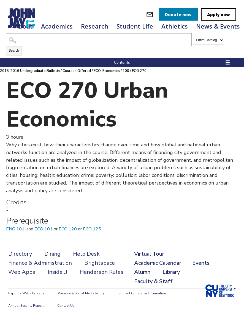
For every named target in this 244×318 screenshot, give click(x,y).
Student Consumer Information (142, 293)
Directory (20, 254)
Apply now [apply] (218, 14)
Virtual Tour (149, 254)
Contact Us (66, 305)
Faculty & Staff (153, 281)
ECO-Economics (107, 70)
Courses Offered (77, 70)
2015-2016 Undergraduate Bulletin (30, 70)
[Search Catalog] (98, 39)
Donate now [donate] (178, 14)
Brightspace (99, 263)
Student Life (134, 26)
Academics (57, 26)
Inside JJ (57, 272)
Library (171, 272)
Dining (52, 254)
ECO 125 (92, 229)
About (24, 26)
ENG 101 (15, 229)
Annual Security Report (26, 305)
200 (126, 70)
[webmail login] (149, 14)
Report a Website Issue (26, 293)
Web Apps (21, 272)
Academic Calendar (157, 263)
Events (201, 263)
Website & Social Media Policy (81, 293)
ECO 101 (43, 229)
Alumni (142, 272)
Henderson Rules (101, 272)
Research (94, 26)
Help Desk (86, 254)
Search (14, 50)
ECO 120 (68, 229)
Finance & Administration (40, 263)
